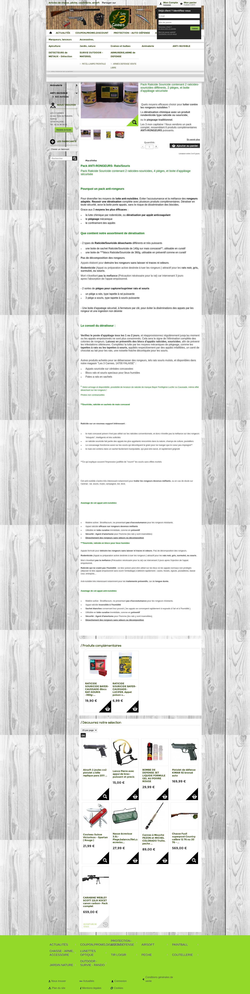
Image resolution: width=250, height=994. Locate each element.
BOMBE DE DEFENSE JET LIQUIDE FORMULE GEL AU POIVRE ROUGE (153, 775)
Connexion (167, 5)
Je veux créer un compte (167, 29)
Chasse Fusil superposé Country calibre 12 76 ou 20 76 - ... (183, 838)
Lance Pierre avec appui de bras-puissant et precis (123, 774)
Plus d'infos (91, 160)
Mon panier (190, 2)
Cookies (118, 988)
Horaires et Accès (63, 130)
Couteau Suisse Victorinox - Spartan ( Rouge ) (95, 837)
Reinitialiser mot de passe (167, 34)
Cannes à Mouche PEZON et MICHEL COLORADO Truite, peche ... (153, 839)
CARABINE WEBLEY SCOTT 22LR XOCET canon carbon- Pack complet (95, 902)
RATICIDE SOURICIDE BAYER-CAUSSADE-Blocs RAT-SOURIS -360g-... (97, 689)
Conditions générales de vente (159, 979)
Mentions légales (91, 988)
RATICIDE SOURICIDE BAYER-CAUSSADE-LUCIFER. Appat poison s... (124, 689)
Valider (195, 28)
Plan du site (58, 988)
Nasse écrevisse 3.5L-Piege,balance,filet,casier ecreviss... (128, 838)
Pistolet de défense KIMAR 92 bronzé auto (183, 772)
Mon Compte (170, 2)
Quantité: (149, 142)
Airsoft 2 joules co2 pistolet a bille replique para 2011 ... (95, 772)
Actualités (88, 981)
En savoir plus (193, 139)
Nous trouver (58, 981)
